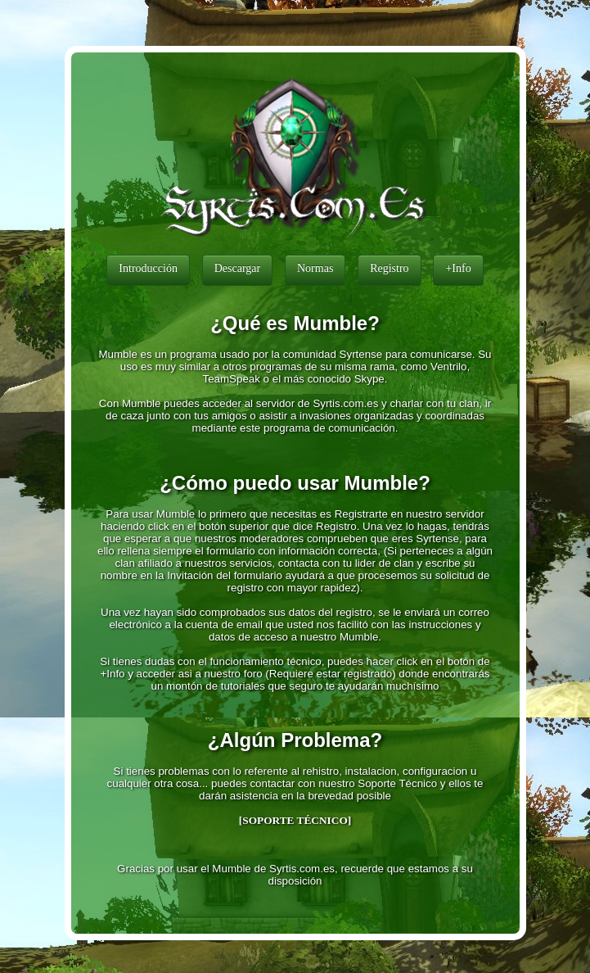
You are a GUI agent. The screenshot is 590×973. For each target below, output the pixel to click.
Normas (315, 268)
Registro (389, 268)
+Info (458, 268)
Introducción (148, 268)
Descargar (237, 268)
